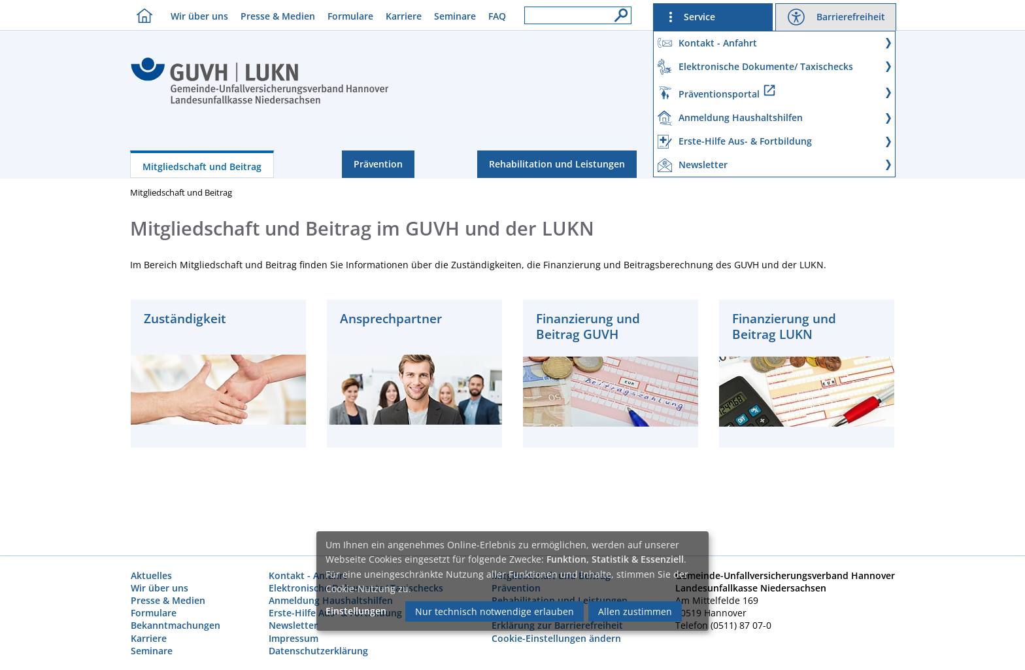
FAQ (497, 16)
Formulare (350, 16)
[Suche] (617, 12)
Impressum (293, 638)
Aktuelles (151, 575)
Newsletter (293, 625)
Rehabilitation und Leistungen (557, 164)
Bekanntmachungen (175, 625)
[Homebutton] (141, 15)
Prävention (378, 164)
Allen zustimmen (635, 611)
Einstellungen (356, 611)
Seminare (455, 16)
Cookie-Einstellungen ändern (556, 638)
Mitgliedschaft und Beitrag (202, 166)
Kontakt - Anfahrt (308, 575)
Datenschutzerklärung (318, 650)
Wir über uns (199, 16)
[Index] (260, 102)
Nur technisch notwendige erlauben (494, 611)
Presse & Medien (278, 16)
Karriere (404, 16)
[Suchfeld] (577, 15)
